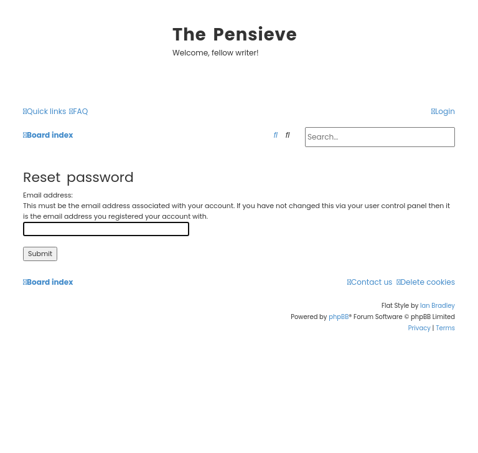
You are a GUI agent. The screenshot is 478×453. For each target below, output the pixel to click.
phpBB (339, 317)
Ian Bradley (437, 305)
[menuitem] (78, 111)
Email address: (48, 195)
